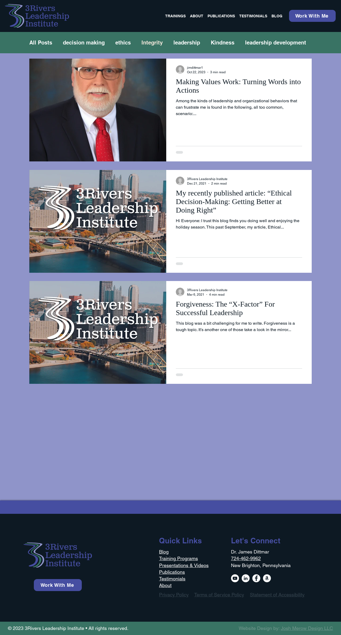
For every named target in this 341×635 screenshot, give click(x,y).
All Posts (40, 42)
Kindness (222, 42)
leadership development (275, 42)
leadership (186, 42)
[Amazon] (267, 578)
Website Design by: (286, 628)
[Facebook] (256, 578)
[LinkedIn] (246, 578)
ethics (123, 42)
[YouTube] (235, 578)
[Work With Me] (312, 16)
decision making (84, 42)
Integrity (152, 42)
